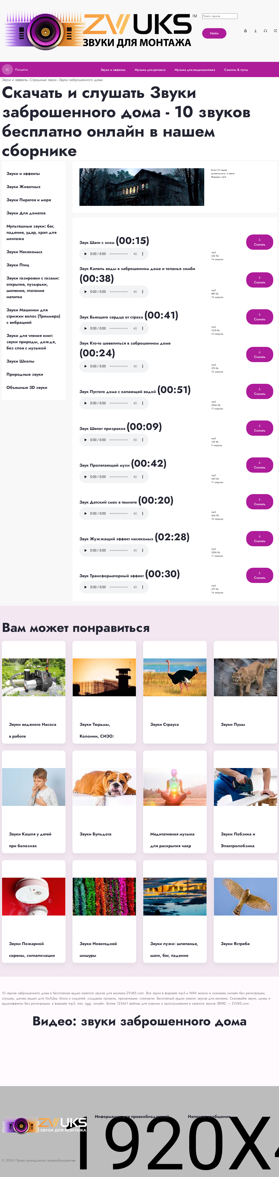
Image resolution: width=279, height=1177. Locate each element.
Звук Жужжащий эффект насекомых (117, 539)
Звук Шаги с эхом (97, 243)
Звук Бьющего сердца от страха (111, 317)
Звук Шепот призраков (102, 429)
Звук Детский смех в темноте (108, 502)
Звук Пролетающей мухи (105, 465)
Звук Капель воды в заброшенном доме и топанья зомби (137, 269)
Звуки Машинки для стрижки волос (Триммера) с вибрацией (33, 316)
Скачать (259, 242)
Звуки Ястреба (235, 944)
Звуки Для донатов (25, 213)
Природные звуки (24, 374)
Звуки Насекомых (24, 252)
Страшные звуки (43, 79)
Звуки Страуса (164, 724)
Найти (214, 33)
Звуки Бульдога (95, 834)
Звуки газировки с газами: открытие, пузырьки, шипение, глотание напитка (32, 287)
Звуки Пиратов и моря (28, 200)
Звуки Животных (23, 187)
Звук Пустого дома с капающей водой (118, 392)
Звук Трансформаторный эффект (112, 576)
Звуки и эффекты (15, 79)
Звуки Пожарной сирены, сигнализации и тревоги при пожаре (32, 955)
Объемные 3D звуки (26, 387)
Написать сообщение (209, 1117)
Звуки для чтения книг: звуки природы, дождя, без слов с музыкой (31, 342)
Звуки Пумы (233, 724)
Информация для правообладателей (132, 1117)
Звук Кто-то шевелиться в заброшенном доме (125, 343)
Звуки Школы (20, 361)
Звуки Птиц (17, 265)
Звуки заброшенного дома (81, 79)
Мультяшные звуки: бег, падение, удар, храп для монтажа (31, 232)
